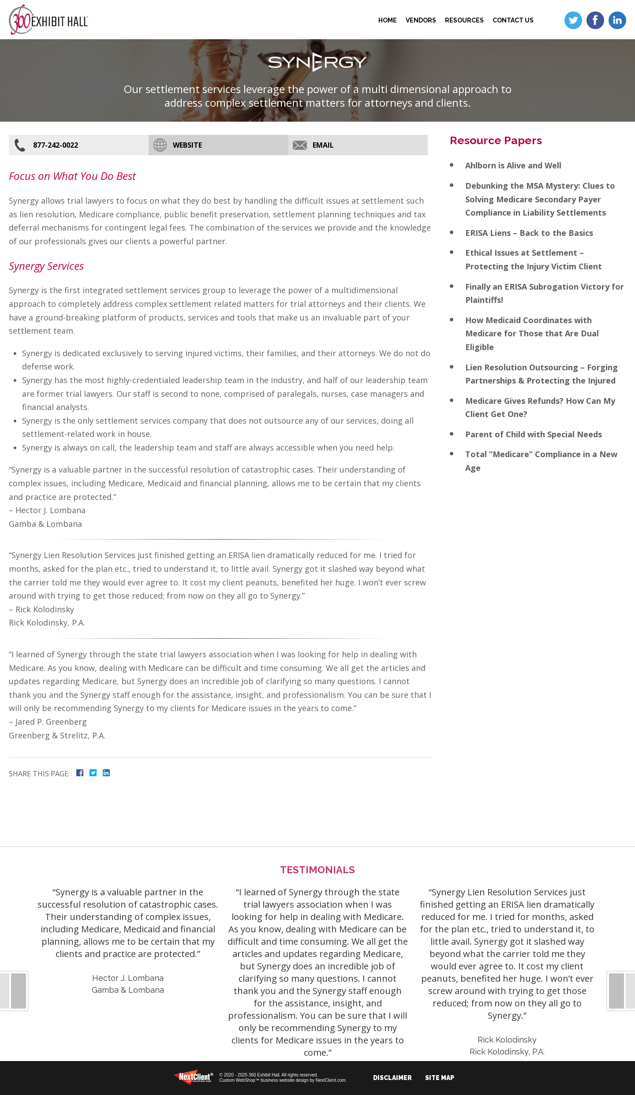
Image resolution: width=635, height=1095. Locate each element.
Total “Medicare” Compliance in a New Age (541, 461)
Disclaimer (392, 1077)
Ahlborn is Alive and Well (513, 165)
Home (387, 20)
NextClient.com (331, 1080)
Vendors (421, 20)
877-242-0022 (55, 145)
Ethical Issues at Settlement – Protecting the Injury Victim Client (533, 259)
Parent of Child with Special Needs (533, 434)
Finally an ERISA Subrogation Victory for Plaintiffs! (544, 293)
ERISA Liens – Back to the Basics (529, 232)
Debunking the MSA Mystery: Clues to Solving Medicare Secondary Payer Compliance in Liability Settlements (540, 199)
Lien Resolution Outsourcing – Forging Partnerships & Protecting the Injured (541, 374)
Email (323, 145)
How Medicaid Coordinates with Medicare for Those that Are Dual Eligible (532, 333)
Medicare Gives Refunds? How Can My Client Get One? (540, 407)
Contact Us (513, 20)
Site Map (439, 1077)
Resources (464, 20)
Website (187, 145)
